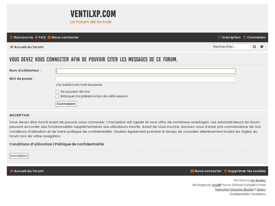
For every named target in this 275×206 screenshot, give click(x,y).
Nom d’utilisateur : (25, 70)
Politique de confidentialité (79, 144)
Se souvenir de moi (73, 91)
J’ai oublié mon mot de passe (79, 85)
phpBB (216, 185)
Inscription (18, 155)
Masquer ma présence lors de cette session (92, 96)
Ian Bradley (258, 180)
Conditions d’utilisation (30, 144)
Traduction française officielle (234, 189)
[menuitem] (39, 37)
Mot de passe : (21, 78)
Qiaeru (261, 189)
